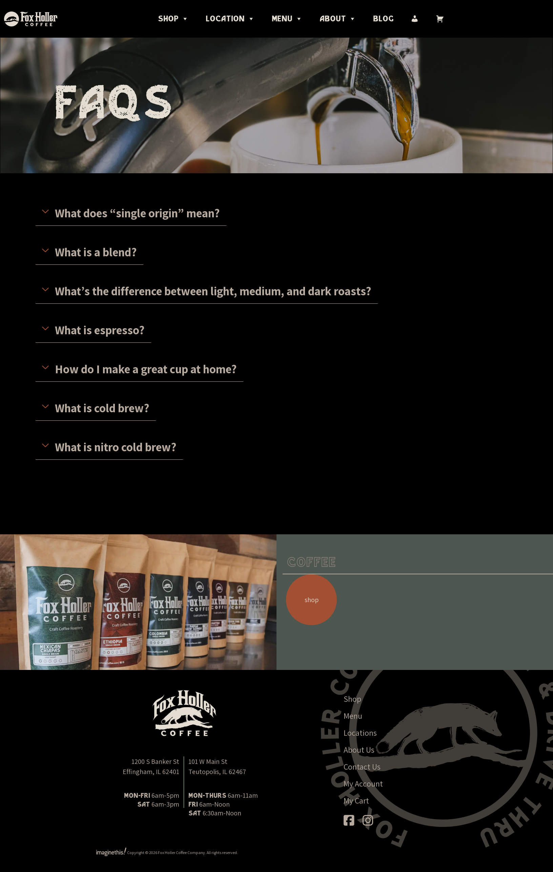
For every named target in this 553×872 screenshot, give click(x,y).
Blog (383, 19)
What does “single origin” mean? (137, 213)
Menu (353, 715)
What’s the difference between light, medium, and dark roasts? (213, 291)
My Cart (356, 800)
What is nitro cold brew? (116, 447)
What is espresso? (100, 330)
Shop (173, 19)
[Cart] (439, 19)
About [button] (338, 19)
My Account (363, 783)
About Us (359, 749)
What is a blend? (96, 252)
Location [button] (230, 19)
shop (312, 599)
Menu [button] (287, 19)
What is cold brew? (102, 408)
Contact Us (362, 766)
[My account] (414, 19)
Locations (360, 732)
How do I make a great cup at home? (146, 369)
